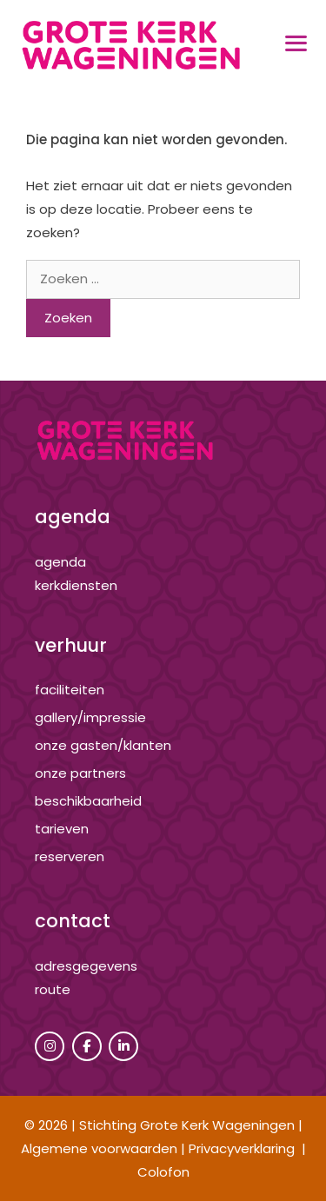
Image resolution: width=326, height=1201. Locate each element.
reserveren (69, 856)
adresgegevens (86, 966)
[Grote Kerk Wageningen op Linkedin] (123, 1046)
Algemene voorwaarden (99, 1148)
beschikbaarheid (88, 801)
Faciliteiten (69, 689)
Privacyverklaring (242, 1148)
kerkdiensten (76, 585)
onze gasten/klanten (103, 745)
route (52, 989)
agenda (60, 562)
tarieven (62, 828)
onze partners (80, 773)
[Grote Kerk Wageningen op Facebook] (87, 1046)
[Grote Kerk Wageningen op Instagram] (49, 1046)
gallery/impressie (90, 717)
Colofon (163, 1172)
